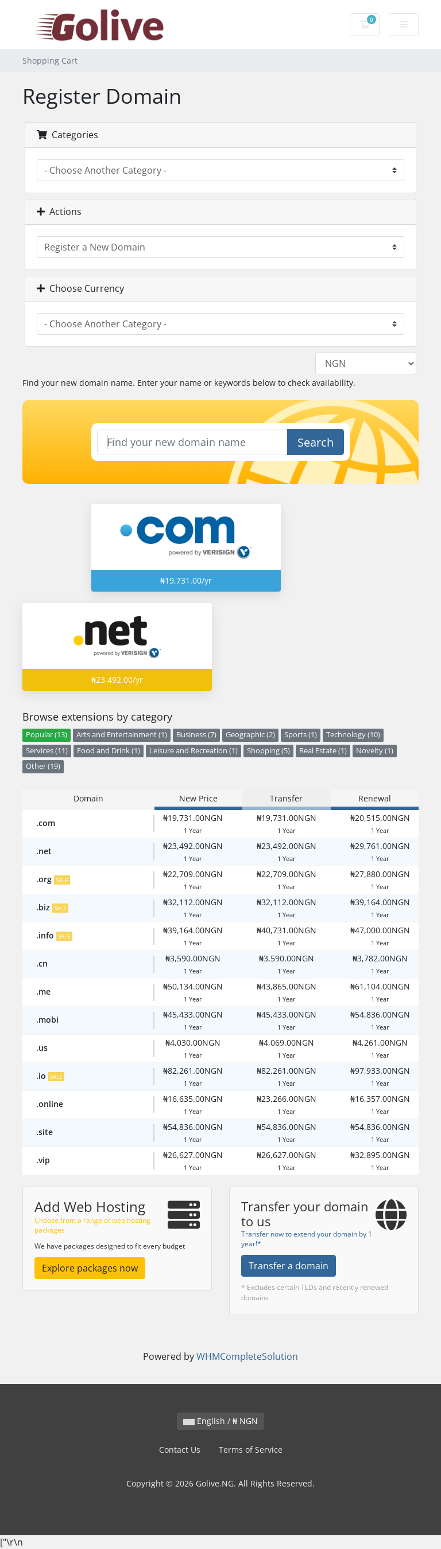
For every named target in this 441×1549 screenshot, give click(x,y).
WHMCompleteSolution (247, 1356)
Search (315, 442)
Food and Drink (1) (108, 751)
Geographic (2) (250, 735)
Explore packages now (90, 1268)
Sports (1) (300, 735)
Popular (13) (46, 735)
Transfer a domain (288, 1265)
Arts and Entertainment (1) (121, 735)
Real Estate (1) (323, 751)
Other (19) (43, 766)
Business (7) (196, 735)
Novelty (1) (374, 751)
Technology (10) (353, 735)
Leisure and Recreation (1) (193, 751)
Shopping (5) (268, 751)
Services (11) (47, 751)
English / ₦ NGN (220, 1420)
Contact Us (179, 1449)
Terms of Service (251, 1449)
